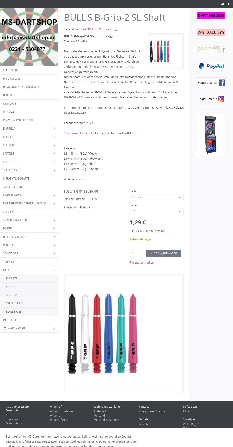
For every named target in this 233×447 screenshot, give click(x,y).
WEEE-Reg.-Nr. (192, 424)
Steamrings (71, 133)
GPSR (9, 441)
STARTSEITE (88, 29)
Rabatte (188, 428)
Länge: (134, 205)
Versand (160, 230)
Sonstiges (113, 29)
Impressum (13, 419)
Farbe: (134, 191)
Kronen (85, 133)
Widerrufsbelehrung (63, 411)
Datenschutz (14, 423)
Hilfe (186, 411)
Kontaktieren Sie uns (152, 411)
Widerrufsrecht (59, 419)
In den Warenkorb (163, 253)
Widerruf (56, 415)
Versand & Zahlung (106, 419)
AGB (9, 415)
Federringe (98, 133)
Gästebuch (146, 424)
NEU (101, 29)
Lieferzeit (100, 411)
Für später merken (142, 262)
